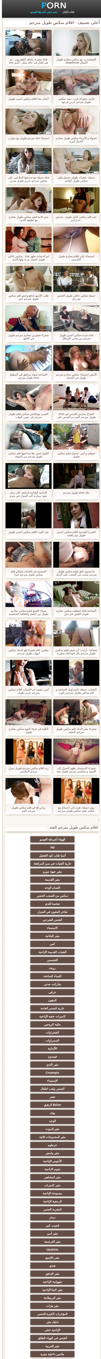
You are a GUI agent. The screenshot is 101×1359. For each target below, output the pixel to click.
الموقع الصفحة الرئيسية (27, 1353)
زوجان (71, 1185)
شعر (71, 968)
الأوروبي (71, 1105)
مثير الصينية (29, 1201)
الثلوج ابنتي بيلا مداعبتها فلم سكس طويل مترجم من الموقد (26, 455)
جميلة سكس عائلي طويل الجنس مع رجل (74, 297)
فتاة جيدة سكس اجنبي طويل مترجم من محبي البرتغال (74, 337)
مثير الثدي (71, 952)
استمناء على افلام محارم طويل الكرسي (74, 258)
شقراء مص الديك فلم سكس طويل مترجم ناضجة (74, 730)
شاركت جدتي (71, 911)
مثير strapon (29, 1177)
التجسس (29, 895)
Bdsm (71, 1298)
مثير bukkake (71, 1306)
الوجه (29, 976)
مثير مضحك (29, 1209)
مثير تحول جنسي (29, 1096)
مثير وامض (29, 992)
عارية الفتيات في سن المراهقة (30, 847)
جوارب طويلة (29, 1257)
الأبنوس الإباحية (71, 1000)
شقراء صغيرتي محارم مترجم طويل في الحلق (26, 337)
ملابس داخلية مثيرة (71, 1096)
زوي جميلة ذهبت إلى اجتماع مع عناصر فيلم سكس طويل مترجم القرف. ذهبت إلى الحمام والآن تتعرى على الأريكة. (74, 809)
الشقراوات (71, 936)
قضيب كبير (71, 1032)
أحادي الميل (71, 1225)
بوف (71, 976)
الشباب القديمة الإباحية (71, 895)
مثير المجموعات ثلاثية (30, 984)
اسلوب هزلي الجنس (71, 1161)
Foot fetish (29, 1113)
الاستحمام (71, 1241)
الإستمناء (71, 960)
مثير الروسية (30, 1121)
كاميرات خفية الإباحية (71, 928)
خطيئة (30, 1185)
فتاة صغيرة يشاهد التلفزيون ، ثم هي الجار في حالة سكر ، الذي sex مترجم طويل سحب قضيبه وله (26, 61)
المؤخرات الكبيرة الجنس (30, 1072)
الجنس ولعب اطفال (30, 960)
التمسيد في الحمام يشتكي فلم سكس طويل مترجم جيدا (26, 573)
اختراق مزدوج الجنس (30, 1281)
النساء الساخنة (30, 903)
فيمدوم (29, 944)
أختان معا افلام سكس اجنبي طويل (26, 98)
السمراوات (29, 936)
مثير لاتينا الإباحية (71, 1064)
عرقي (30, 911)
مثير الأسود (30, 1241)
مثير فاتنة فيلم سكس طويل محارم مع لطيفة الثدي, (26, 218)
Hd (30, 839)
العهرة (30, 1105)
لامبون (30, 1298)
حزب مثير (71, 1145)
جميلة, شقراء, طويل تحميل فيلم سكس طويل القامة (74, 179)
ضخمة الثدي (71, 871)
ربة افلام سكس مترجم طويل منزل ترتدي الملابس (27, 770)
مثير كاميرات (30, 1008)
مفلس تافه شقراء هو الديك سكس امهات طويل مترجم (26, 651)
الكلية (71, 1169)
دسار (30, 1024)
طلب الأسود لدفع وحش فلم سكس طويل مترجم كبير (27, 297)
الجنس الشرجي (71, 879)
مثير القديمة (29, 855)
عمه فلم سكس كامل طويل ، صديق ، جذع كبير (74, 218)
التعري (71, 1153)
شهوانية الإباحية (29, 1056)
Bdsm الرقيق (29, 968)
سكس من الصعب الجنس (30, 863)
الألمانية (71, 944)
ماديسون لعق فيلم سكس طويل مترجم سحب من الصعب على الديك (74, 573)
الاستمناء (29, 879)
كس (29, 887)
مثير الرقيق (71, 1233)
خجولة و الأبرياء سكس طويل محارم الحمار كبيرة (74, 140)
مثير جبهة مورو (71, 855)
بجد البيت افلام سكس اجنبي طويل (27, 532)
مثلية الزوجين (29, 928)
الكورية (71, 1249)
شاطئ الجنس (71, 1129)
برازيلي (71, 1314)
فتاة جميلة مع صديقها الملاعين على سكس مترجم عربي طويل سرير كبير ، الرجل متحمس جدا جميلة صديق (26, 179)
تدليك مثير (71, 1080)
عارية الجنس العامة (30, 920)
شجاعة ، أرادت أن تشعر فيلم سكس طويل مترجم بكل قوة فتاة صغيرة (74, 651)
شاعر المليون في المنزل (30, 871)
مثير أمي (29, 1032)
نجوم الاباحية (30, 1000)
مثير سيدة (30, 1217)
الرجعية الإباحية (29, 1016)
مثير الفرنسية (71, 1040)
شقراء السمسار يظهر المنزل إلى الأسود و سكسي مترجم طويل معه (74, 770)
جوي (30, 1225)
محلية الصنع (71, 1281)
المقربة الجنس (71, 1024)
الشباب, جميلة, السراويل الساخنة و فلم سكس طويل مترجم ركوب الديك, (74, 691)
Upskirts (30, 1040)
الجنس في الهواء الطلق (71, 1088)
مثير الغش (29, 1161)
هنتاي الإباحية (30, 1306)
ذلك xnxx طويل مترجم (74, 492)
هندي (30, 1048)
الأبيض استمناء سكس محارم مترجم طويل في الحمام (74, 376)
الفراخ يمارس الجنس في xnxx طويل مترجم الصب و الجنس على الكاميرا (74, 415)
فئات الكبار (66, 12)
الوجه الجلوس (29, 1289)
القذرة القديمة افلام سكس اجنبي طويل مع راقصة (74, 533)
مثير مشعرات (29, 1145)
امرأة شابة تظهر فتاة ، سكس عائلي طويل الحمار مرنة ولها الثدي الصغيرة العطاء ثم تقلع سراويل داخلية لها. (27, 258)
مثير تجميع (71, 1209)
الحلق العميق (71, 1217)
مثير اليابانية (71, 887)
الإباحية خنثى (30, 1080)
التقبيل (30, 1265)
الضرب (29, 1193)
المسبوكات (29, 1233)
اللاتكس (30, 1314)
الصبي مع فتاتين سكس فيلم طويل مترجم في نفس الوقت (26, 415)
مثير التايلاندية (71, 1137)
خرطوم (71, 992)
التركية (30, 1249)
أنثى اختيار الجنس (30, 1137)
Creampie (29, 952)
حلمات (71, 1177)
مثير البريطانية (30, 1064)
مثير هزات (71, 1072)
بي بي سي (71, 1113)
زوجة (71, 903)
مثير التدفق (71, 1056)
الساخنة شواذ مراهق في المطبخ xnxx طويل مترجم (26, 376)
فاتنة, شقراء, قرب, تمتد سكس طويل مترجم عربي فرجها (74, 100)
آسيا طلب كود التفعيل (71, 847)
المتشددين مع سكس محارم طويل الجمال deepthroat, (74, 61)
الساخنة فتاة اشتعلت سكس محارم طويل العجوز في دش (74, 612)
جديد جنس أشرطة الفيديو (42, 12)
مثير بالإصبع (71, 1048)
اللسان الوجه (71, 863)
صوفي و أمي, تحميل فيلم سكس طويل (74, 455)
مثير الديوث (71, 984)
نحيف (71, 1193)
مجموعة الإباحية (71, 1016)
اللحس (71, 1257)
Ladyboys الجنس (29, 1273)
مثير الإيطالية (71, 1289)
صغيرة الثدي (29, 1153)
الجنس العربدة (30, 1169)
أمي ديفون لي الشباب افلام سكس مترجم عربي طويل (26, 691)
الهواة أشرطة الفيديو (71, 839)
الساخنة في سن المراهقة (71, 1121)
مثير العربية (30, 1088)
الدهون (71, 920)
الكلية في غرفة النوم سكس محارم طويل (26, 730)
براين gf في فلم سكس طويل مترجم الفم (27, 809)
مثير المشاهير (71, 1008)
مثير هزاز (71, 1265)
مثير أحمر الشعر (30, 1129)
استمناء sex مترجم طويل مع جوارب (26, 138)
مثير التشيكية (71, 1201)
